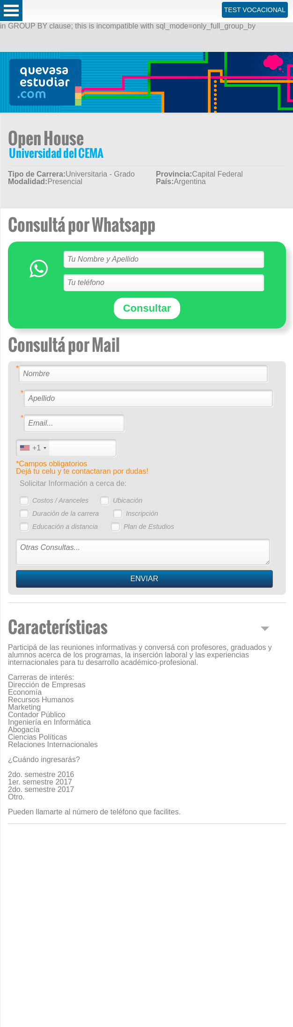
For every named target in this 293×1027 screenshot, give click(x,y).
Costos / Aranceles (60, 500)
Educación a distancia (65, 526)
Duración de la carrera (65, 513)
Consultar (147, 308)
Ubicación (127, 500)
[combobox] (32, 448)
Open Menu (11, 10)
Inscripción (142, 513)
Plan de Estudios (149, 526)
